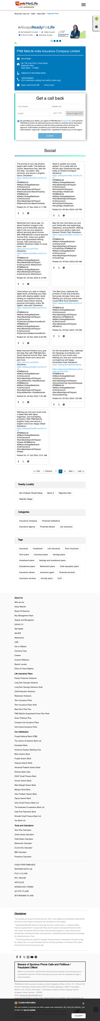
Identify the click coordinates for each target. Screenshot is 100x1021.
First (38, 471)
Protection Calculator (23, 857)
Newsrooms (19, 638)
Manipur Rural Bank (22, 790)
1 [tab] (51, 40)
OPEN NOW (49, 85)
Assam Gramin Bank (23, 781)
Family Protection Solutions (26, 678)
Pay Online (20, 878)
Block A (50, 493)
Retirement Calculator (23, 843)
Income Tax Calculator (23, 848)
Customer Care (21, 651)
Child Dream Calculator (24, 839)
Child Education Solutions (25, 691)
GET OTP (57, 113)
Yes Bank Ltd (20, 821)
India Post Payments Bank (25, 812)
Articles (19, 882)
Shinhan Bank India (22, 772)
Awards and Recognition (24, 620)
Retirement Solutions (23, 696)
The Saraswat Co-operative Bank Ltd (29, 807)
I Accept (78, 1016)
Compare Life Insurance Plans (27, 723)
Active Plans (22, 891)
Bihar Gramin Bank (22, 754)
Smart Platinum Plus (23, 718)
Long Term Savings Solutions (26, 683)
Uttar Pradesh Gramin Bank (26, 794)
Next (70, 471)
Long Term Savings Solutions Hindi (29, 687)
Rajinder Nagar (26, 499)
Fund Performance (25, 865)
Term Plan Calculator (23, 830)
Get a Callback (20, 647)
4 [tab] (60, 40)
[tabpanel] (50, 31)
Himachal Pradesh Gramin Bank (27, 767)
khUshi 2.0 (19, 624)
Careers (18, 655)
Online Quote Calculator (24, 835)
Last (79, 471)
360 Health (19, 629)
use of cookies (29, 1010)
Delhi (33, 14)
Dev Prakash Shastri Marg (30, 493)
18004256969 (27, 78)
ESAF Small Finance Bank (25, 776)
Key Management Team (24, 616)
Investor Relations (22, 660)
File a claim (21, 874)
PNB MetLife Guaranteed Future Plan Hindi (32, 714)
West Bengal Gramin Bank (25, 785)
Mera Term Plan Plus (23, 709)
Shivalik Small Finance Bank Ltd (28, 816)
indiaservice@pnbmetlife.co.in (31, 995)
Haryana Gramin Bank (23, 763)
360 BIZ (18, 633)
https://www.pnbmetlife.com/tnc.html (31, 179)
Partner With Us (23, 869)
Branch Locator (21, 664)
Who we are (19, 602)
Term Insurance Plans (23, 700)
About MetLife (20, 607)
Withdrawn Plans (24, 896)
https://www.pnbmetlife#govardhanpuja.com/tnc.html (67, 370)
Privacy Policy (66, 121)
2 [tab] (54, 40)
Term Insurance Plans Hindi (26, 705)
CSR (16, 642)
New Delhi (41, 14)
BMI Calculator (20, 852)
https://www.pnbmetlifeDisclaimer (66, 365)
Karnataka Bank (21, 745)
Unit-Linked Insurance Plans (26, 727)
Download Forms (24, 887)
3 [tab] (57, 40)
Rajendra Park (65, 493)
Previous (48, 471)
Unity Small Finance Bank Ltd (27, 803)
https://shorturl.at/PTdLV (27, 249)
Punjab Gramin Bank (23, 759)
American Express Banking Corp (28, 750)
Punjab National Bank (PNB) (26, 736)
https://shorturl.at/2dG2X (28, 362)
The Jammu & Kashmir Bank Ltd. (28, 741)
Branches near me (22, 14)
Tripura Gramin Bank (23, 798)
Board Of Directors (22, 611)
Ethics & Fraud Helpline (24, 669)
